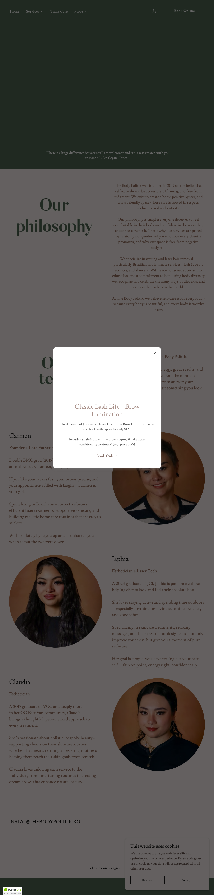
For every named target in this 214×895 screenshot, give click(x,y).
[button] (12, 891)
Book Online (107, 456)
